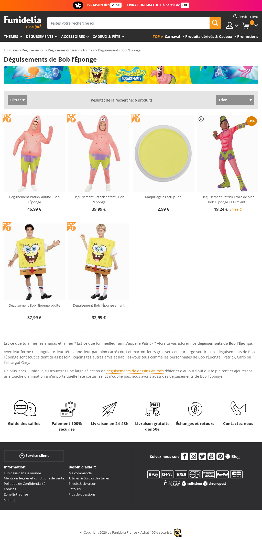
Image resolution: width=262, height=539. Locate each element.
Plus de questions (82, 494)
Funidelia (11, 50)
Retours (75, 489)
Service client (34, 455)
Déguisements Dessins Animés (71, 50)
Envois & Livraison (82, 483)
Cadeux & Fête (106, 36)
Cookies (10, 489)
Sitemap (10, 499)
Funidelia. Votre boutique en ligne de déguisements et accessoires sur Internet (22, 22)
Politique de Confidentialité (24, 483)
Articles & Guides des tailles (89, 478)
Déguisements (39, 36)
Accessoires (73, 36)
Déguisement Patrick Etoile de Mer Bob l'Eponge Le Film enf (228, 199)
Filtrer (15, 99)
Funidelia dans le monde (22, 473)
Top (156, 36)
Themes (11, 36)
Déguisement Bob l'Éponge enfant (99, 305)
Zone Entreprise (16, 494)
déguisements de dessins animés (135, 370)
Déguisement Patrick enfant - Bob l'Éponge (98, 199)
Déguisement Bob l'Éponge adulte (34, 305)
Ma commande (80, 473)
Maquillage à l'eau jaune (163, 197)
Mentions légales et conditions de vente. (34, 478)
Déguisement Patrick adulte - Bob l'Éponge (34, 199)
